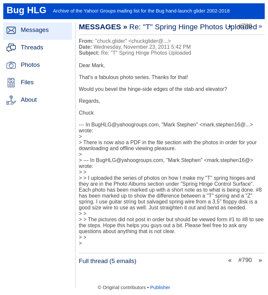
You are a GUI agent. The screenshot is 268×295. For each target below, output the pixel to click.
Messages (35, 29)
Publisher (160, 287)
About (29, 99)
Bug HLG (26, 10)
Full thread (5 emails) (107, 260)
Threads (32, 47)
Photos (30, 64)
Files (27, 82)
